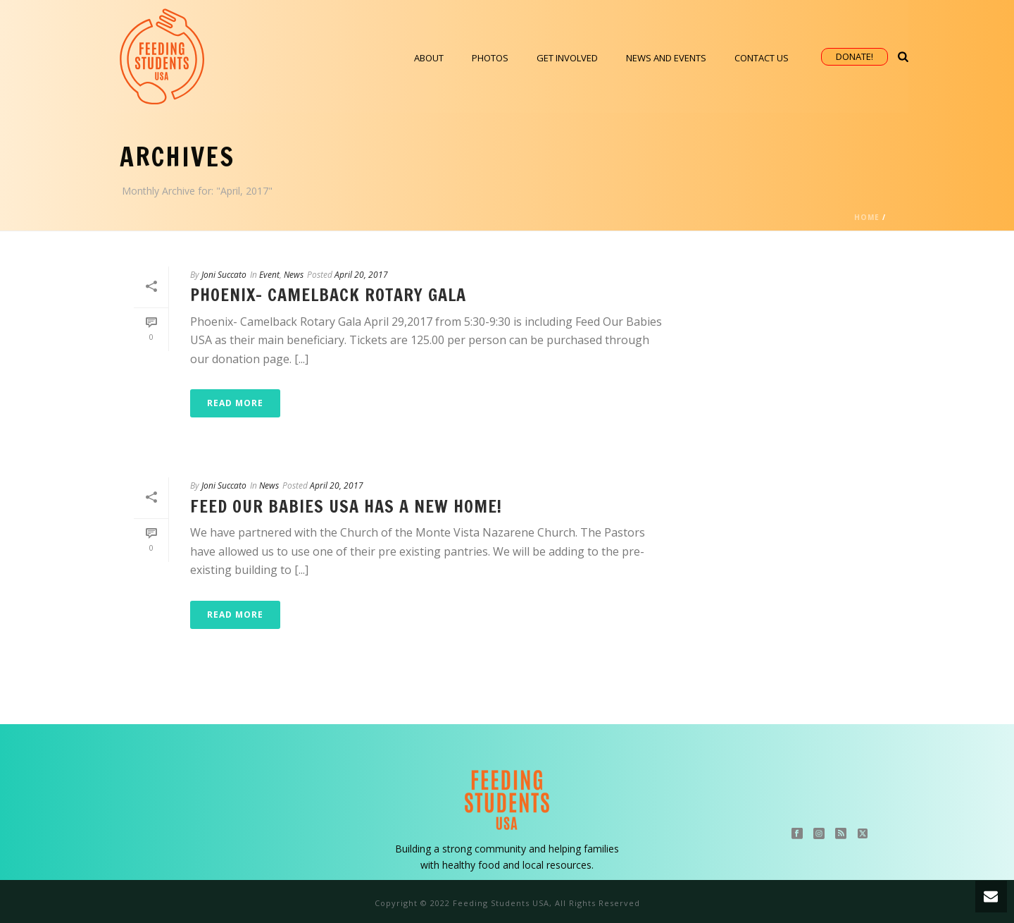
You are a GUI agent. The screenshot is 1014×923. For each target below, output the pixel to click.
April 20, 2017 (361, 275)
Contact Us (761, 57)
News (293, 275)
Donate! (854, 56)
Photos (490, 57)
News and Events (666, 57)
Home (867, 217)
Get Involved (567, 57)
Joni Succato (223, 275)
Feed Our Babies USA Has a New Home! (346, 506)
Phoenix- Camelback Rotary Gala (328, 295)
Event (269, 275)
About (429, 57)
